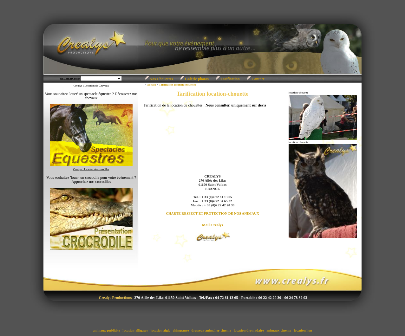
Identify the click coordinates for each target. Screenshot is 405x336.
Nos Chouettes (161, 79)
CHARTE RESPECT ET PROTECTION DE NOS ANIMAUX (212, 213)
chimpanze (181, 330)
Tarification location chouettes (177, 84)
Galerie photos (197, 79)
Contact (258, 79)
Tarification (229, 79)
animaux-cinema (279, 330)
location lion (303, 330)
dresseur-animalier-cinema (211, 330)
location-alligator (135, 330)
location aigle (160, 330)
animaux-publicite (106, 330)
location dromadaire (249, 330)
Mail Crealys (212, 225)
